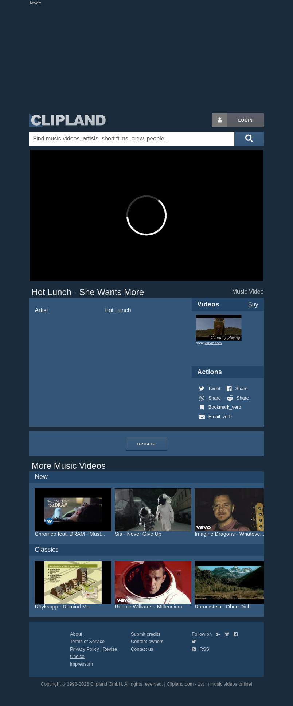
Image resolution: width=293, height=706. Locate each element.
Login (245, 120)
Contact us (142, 649)
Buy (253, 304)
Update (146, 444)
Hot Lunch (118, 310)
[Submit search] (248, 139)
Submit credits (145, 634)
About (76, 634)
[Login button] (219, 120)
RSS (200, 649)
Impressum (81, 664)
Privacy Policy (84, 649)
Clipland (67, 120)
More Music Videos (68, 466)
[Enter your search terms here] (131, 139)
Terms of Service (87, 641)
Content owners (147, 641)
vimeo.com (213, 343)
